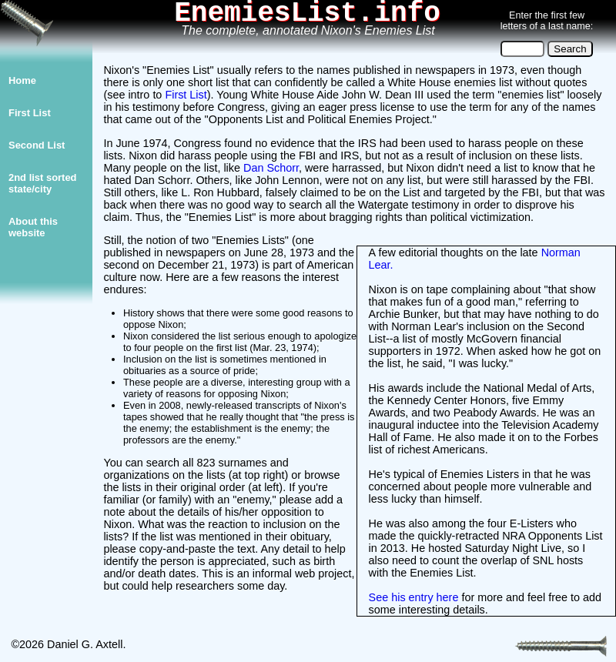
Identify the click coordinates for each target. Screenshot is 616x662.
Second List (36, 145)
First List (29, 113)
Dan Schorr (271, 168)
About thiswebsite (33, 227)
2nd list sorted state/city (42, 183)
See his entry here (414, 597)
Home (22, 80)
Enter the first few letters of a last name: (546, 21)
